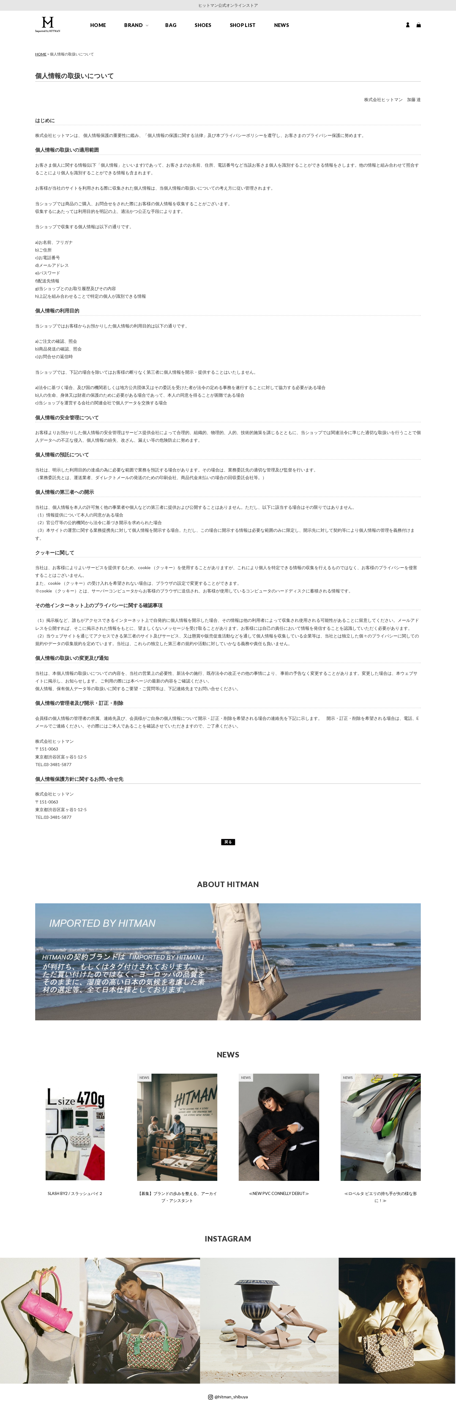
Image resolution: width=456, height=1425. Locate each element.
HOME (98, 25)
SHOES (203, 25)
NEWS (281, 25)
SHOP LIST (243, 25)
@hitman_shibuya (228, 1396)
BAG (170, 25)
